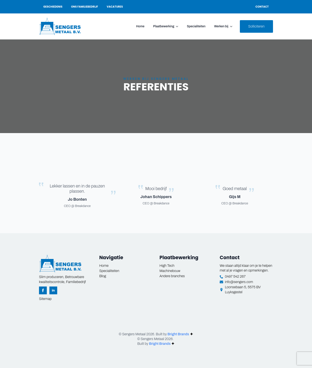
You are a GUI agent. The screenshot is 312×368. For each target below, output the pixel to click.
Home (140, 26)
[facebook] (43, 290)
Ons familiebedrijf (84, 6)
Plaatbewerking (163, 26)
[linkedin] (53, 290)
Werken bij (221, 26)
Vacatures (115, 6)
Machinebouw (169, 271)
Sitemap (45, 299)
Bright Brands (180, 334)
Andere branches (172, 276)
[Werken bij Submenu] (232, 26)
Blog (102, 276)
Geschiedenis (52, 6)
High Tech (166, 265)
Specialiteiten (196, 26)
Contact (262, 6)
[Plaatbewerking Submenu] (178, 26)
